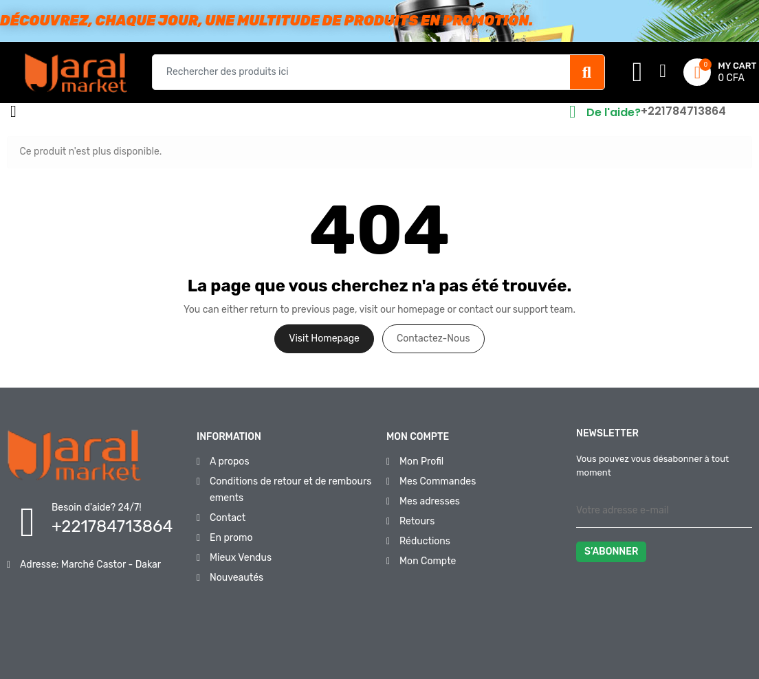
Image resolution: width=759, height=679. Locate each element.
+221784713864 (683, 111)
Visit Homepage (324, 338)
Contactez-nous (433, 338)
